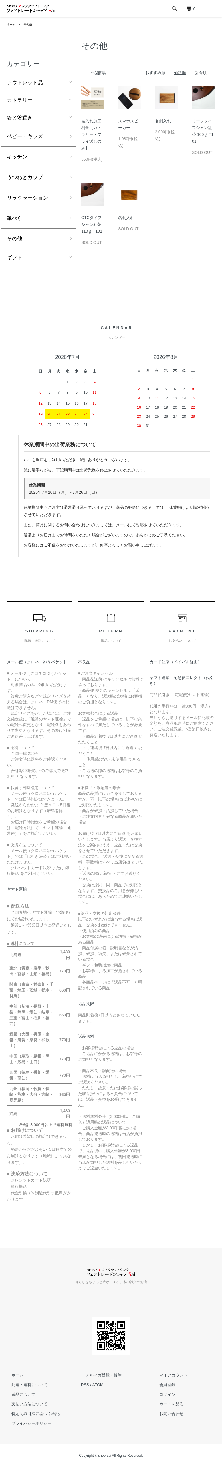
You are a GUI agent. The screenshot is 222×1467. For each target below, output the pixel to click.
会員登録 (163, 1384)
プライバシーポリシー (27, 1423)
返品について (19, 1394)
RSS (85, 1384)
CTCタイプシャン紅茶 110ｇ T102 (91, 224)
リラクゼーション (27, 198)
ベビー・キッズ (25, 136)
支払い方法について (25, 1404)
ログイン (163, 1394)
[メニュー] (206, 8)
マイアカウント (169, 1375)
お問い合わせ (167, 1413)
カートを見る (167, 1404)
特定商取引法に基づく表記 (31, 1413)
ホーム (12, 24)
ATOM (97, 1384)
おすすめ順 (155, 72)
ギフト (14, 257)
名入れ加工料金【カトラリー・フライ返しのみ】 (91, 134)
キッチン (17, 157)
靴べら (14, 218)
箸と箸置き (20, 117)
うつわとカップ (25, 177)
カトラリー (20, 100)
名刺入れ (163, 121)
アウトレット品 (25, 82)
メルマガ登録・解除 (99, 1375)
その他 (30, 24)
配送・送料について (25, 1384)
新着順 (201, 72)
